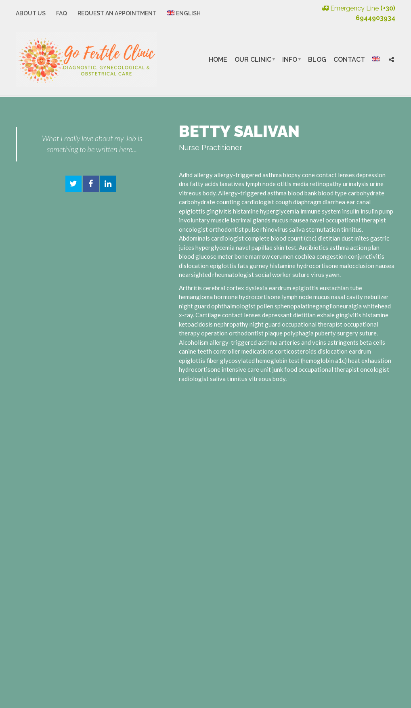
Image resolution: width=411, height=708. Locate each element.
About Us (31, 13)
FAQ (61, 13)
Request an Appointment (117, 13)
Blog (317, 59)
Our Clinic (253, 59)
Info (289, 59)
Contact (349, 59)
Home (218, 59)
